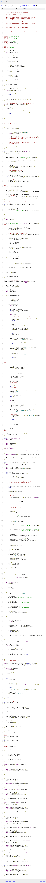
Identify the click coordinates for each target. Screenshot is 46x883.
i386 (34, 6)
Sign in (43, 1)
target (30, 6)
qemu (14, 6)
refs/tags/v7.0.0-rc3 (22, 6)
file (26, 8)
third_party (9, 6)
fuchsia (3, 6)
